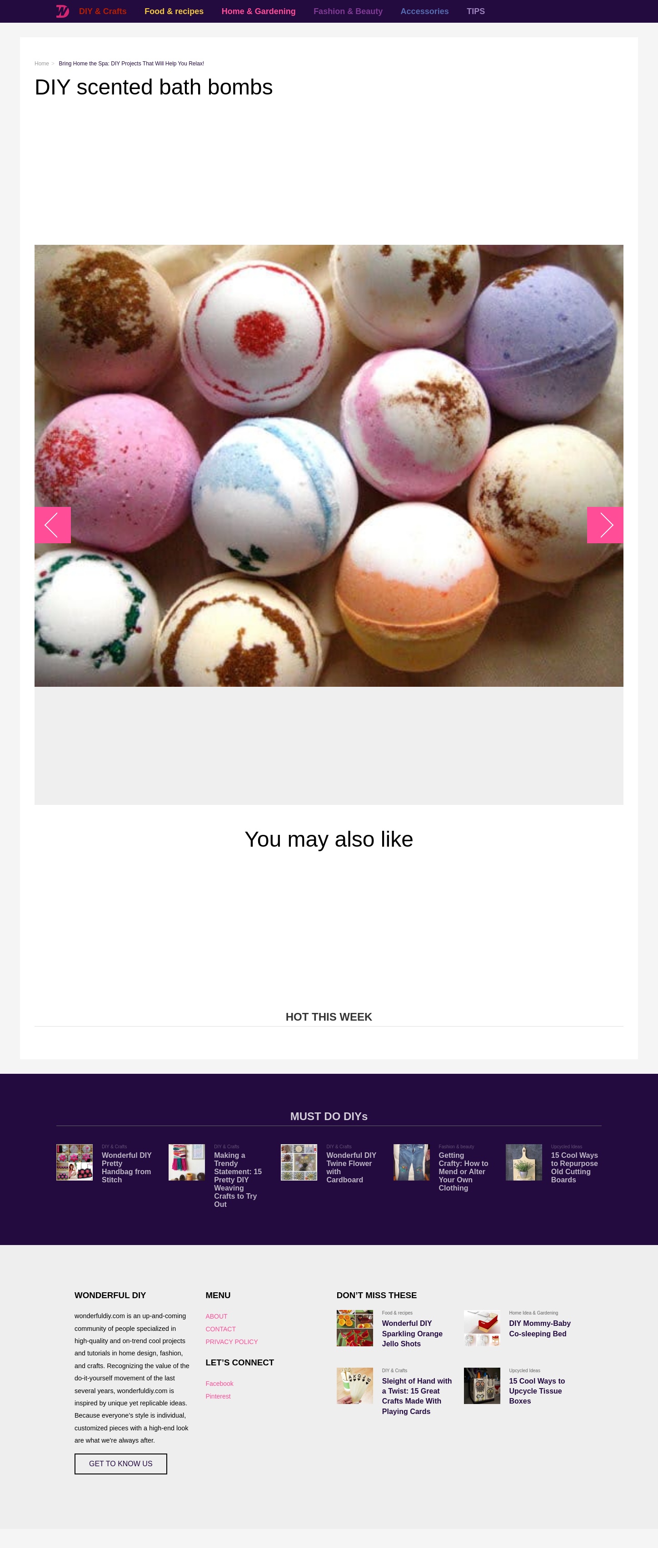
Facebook (219, 1383)
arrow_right (601, 525)
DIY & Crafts (103, 11)
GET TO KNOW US (121, 1464)
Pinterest (217, 1396)
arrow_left (57, 525)
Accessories (425, 11)
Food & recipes (174, 11)
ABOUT (216, 1316)
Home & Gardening (259, 11)
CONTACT (220, 1329)
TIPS (476, 11)
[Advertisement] (307, 172)
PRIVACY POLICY (231, 1341)
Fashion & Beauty (348, 11)
